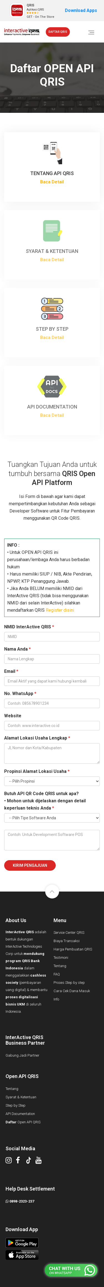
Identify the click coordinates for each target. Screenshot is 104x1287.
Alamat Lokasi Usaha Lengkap (37, 738)
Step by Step (16, 1105)
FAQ (57, 974)
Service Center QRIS (69, 932)
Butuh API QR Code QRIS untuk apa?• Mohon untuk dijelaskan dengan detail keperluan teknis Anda (45, 801)
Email (11, 671)
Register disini (60, 610)
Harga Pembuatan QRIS (73, 949)
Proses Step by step (69, 982)
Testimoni (61, 957)
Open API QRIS (23, 1122)
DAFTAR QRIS (58, 31)
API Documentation (20, 1114)
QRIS (30, 5)
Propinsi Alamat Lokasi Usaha (37, 771)
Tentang (60, 966)
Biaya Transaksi (67, 941)
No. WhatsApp (20, 693)
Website (12, 715)
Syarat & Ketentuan (21, 1097)
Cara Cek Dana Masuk (72, 991)
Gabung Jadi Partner (22, 1055)
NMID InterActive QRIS (29, 626)
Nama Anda (17, 649)
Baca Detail (52, 182)
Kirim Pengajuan (30, 865)
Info (56, 999)
